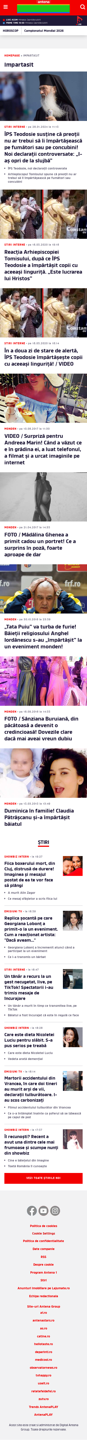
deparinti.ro (43, 1352)
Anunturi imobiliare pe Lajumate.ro (44, 1288)
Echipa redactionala (43, 1296)
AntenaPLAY (43, 1414)
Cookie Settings (43, 1234)
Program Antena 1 (43, 1272)
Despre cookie (43, 1264)
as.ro (43, 1328)
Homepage (12, 56)
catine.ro (43, 1336)
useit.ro (43, 1383)
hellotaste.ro (43, 1344)
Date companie (44, 1249)
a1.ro (43, 1313)
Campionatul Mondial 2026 (44, 31)
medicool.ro (43, 1360)
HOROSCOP (10, 31)
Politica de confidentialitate (43, 1241)
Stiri (44, 1280)
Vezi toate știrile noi (43, 1178)
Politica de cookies (43, 1226)
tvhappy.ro (43, 1375)
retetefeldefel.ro (43, 1391)
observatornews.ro (43, 1367)
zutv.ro (44, 1399)
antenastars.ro (43, 1320)
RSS (43, 1257)
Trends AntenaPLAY (43, 1407)
